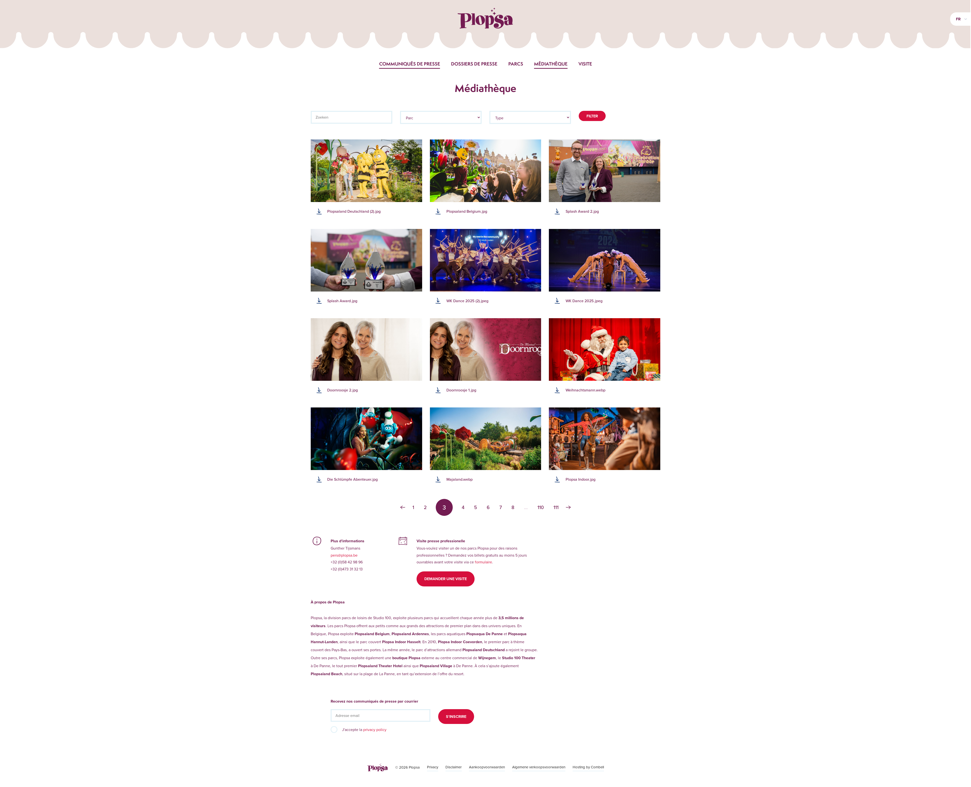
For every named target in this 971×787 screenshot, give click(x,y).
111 (556, 507)
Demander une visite (445, 579)
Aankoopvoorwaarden (487, 767)
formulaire (483, 562)
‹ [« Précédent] (403, 507)
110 (540, 507)
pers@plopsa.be (344, 555)
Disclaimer (453, 767)
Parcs (515, 64)
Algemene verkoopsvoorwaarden (538, 767)
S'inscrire (456, 716)
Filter (592, 116)
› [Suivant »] (568, 507)
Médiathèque (551, 64)
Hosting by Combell (588, 767)
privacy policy (374, 729)
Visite (585, 64)
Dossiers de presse (474, 64)
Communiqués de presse (409, 64)
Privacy (432, 767)
